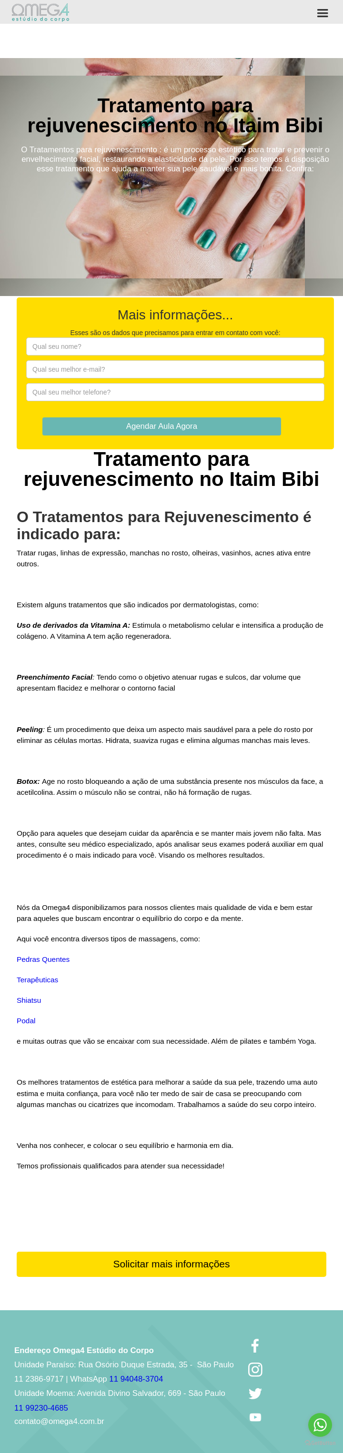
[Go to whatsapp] (320, 1425)
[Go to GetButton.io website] (320, 1443)
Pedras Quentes (43, 959)
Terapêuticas (37, 980)
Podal (26, 1021)
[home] (40, 12)
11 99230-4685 (41, 1408)
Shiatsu (29, 1000)
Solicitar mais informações (171, 1263)
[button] (322, 12)
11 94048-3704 (136, 1379)
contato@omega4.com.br (59, 1421)
